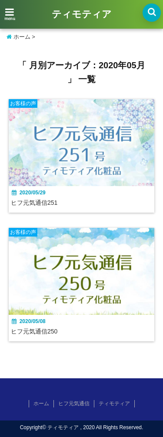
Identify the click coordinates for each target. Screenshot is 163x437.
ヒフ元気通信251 (34, 202)
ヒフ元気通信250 (34, 331)
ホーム (18, 36)
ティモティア (82, 15)
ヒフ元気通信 (74, 403)
